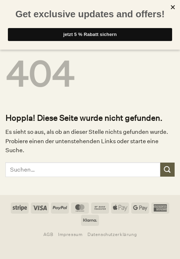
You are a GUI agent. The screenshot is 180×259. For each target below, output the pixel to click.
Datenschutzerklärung (112, 234)
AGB (48, 234)
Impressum (70, 234)
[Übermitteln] (167, 170)
